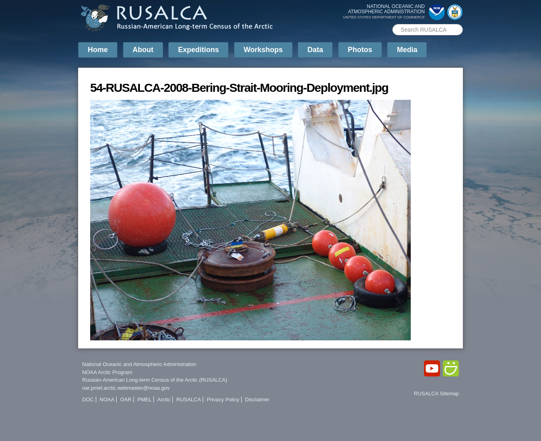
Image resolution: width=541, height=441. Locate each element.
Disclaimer (257, 399)
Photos (360, 50)
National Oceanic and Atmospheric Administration (139, 364)
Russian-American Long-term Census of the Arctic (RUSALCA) (154, 380)
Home (98, 50)
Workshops (263, 50)
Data (315, 50)
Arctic (164, 399)
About (143, 50)
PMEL (144, 399)
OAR (125, 399)
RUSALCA (188, 399)
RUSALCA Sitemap (436, 393)
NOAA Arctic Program (107, 372)
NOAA (107, 399)
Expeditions (198, 50)
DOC (88, 399)
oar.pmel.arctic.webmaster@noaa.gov (126, 388)
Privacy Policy (223, 399)
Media (407, 50)
